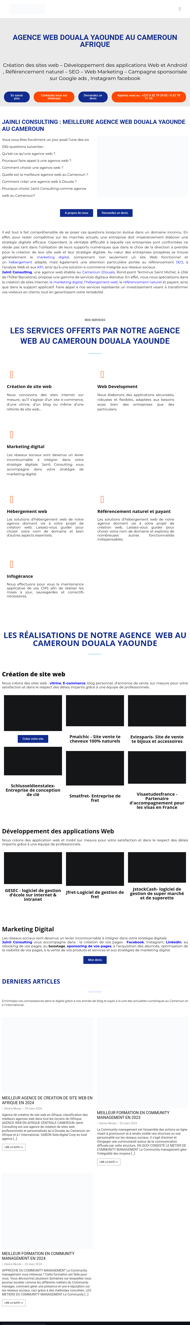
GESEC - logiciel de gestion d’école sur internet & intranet (33, 812)
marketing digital (53, 257)
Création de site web (29, 386)
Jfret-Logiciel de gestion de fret (95, 812)
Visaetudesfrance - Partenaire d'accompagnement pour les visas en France (157, 718)
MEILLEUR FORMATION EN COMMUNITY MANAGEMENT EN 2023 (133, 1033)
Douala (108, 272)
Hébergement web (27, 465)
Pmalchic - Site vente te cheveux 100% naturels (95, 656)
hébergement (20, 262)
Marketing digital (149, 386)
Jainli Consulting (17, 860)
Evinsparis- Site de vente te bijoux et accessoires (157, 656)
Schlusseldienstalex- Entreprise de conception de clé (33, 707)
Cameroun (91, 272)
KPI (40, 267)
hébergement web (102, 282)
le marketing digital (66, 282)
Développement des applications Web (58, 749)
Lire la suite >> (14, 1065)
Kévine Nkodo (13, 1026)
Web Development (89, 386)
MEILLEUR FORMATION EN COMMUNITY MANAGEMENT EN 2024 (38, 1174)
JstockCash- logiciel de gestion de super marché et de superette (157, 811)
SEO (179, 262)
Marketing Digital (28, 847)
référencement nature (142, 282)
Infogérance (144, 465)
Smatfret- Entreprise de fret (95, 715)
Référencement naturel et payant (88, 467)
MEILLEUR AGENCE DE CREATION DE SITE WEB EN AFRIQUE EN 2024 (47, 1018)
